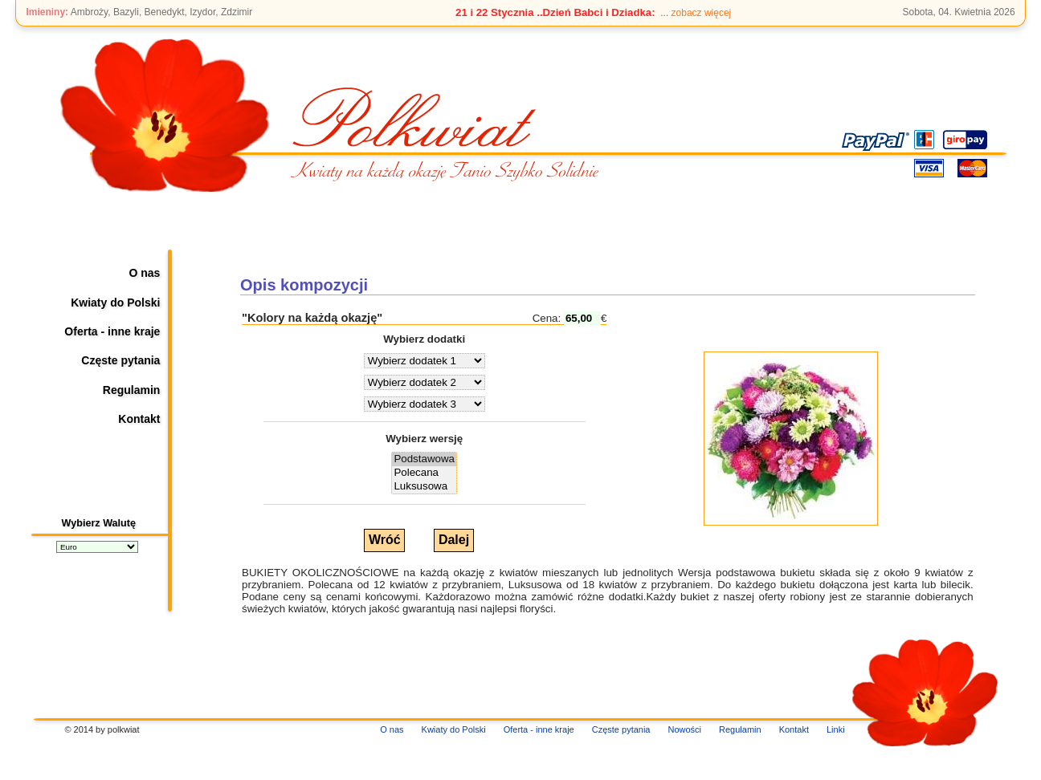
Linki (836, 729)
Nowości (684, 729)
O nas (145, 272)
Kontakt (139, 418)
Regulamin (132, 390)
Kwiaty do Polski (115, 302)
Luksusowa (424, 487)
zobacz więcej (702, 12)
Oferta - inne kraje (112, 331)
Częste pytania (120, 360)
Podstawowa (424, 459)
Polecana (424, 473)
